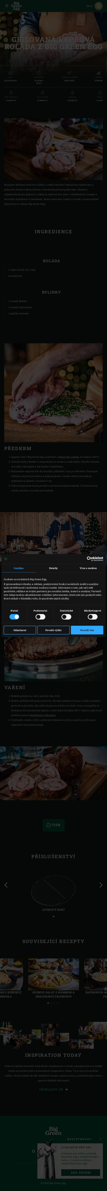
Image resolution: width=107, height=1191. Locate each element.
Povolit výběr (53, 630)
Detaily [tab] (53, 568)
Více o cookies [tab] (88, 568)
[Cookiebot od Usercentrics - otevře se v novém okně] (88, 558)
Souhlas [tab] (19, 568)
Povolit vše (87, 630)
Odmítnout (19, 630)
